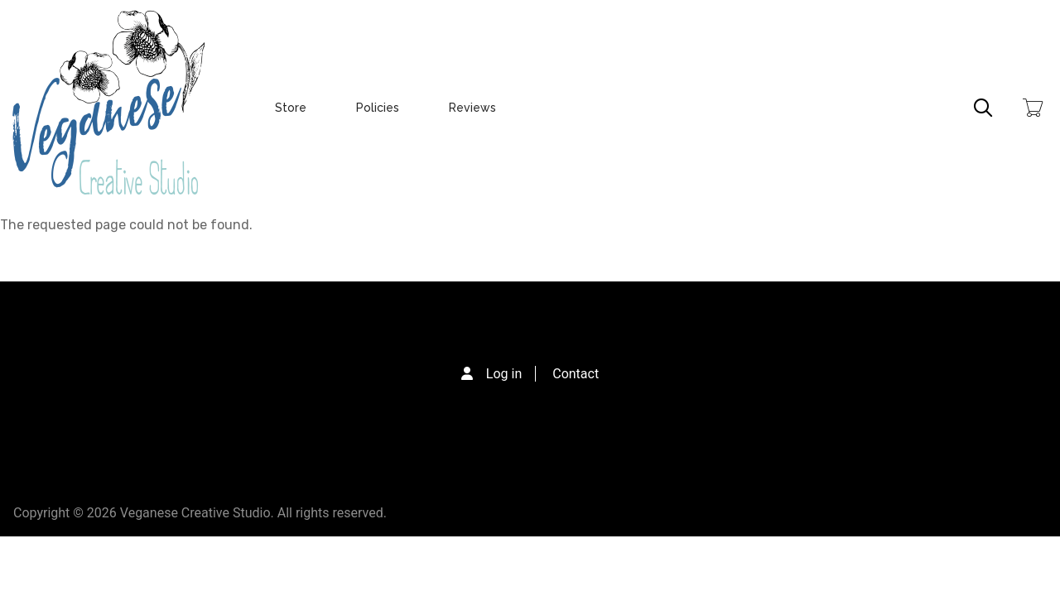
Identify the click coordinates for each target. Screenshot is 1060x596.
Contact (575, 374)
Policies (377, 107)
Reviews (472, 107)
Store (290, 107)
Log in (504, 374)
